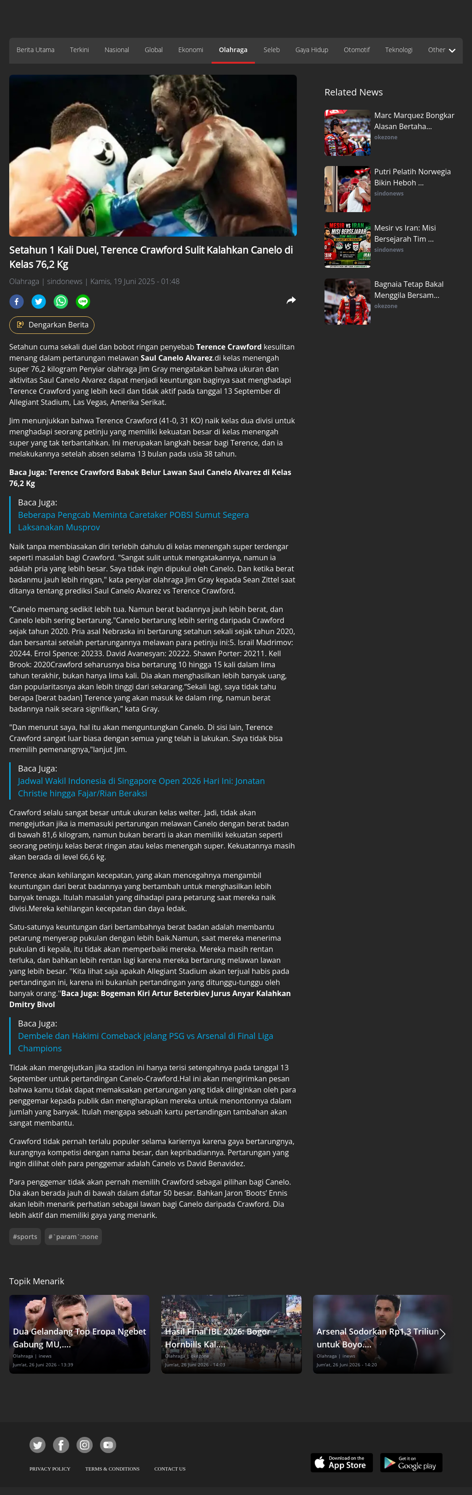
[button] (442, 1334)
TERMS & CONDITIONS (112, 1468)
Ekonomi (190, 49)
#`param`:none (73, 1236)
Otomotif (357, 49)
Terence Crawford (229, 347)
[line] (83, 301)
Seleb (272, 49)
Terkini (79, 49)
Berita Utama (35, 49)
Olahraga (233, 49)
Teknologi (399, 49)
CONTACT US (170, 1468)
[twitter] (38, 301)
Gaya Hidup (311, 49)
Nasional (117, 49)
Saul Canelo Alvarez (176, 358)
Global (154, 49)
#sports (25, 1236)
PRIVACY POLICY (50, 1468)
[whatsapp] (60, 301)
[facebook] (16, 301)
